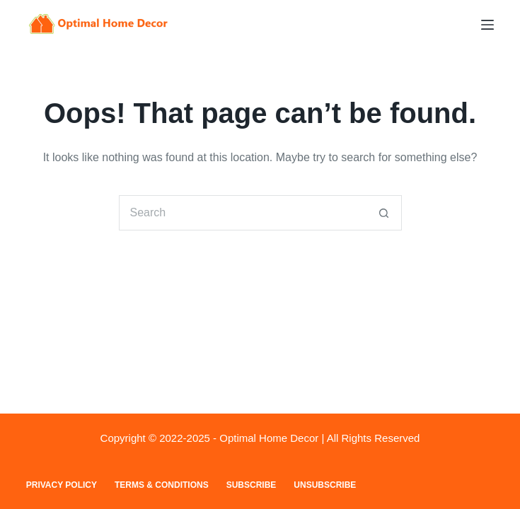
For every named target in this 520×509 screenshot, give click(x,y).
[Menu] (487, 24)
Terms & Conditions (162, 485)
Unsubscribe (325, 485)
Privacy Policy (61, 485)
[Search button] (384, 212)
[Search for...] (242, 212)
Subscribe (251, 485)
